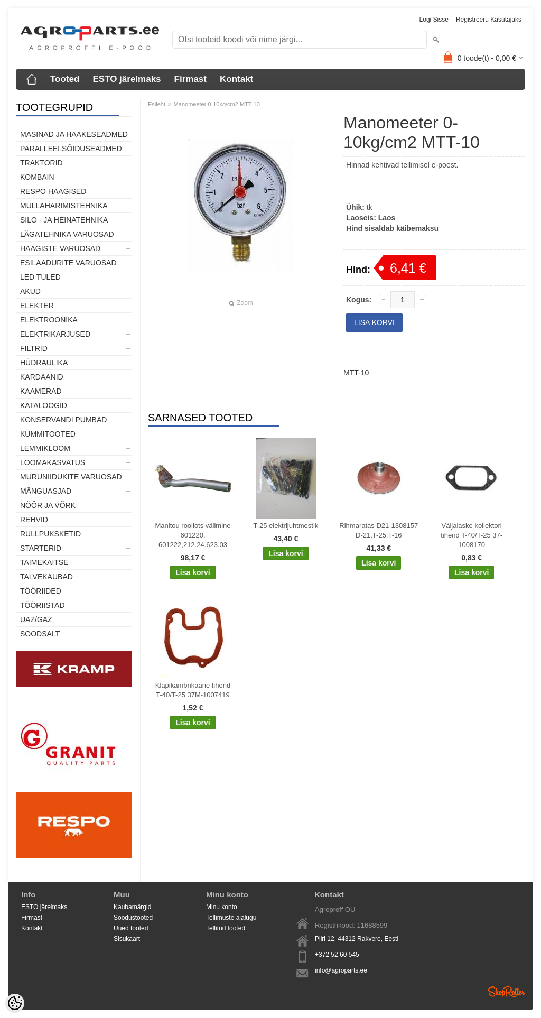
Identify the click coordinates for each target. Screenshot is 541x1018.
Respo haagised (53, 191)
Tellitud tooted (225, 928)
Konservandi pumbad (63, 419)
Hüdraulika (44, 362)
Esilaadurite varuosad (68, 262)
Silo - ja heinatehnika (64, 220)
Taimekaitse (44, 562)
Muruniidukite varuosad (71, 477)
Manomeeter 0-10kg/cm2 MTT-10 (217, 104)
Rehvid (34, 519)
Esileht (156, 104)
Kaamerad (41, 391)
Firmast (190, 79)
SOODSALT (40, 634)
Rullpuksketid (50, 534)
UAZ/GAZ (36, 619)
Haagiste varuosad (60, 248)
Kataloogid (43, 405)
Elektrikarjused (55, 334)
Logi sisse (434, 19)
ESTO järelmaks (126, 79)
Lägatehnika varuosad (67, 234)
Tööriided (40, 591)
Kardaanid (41, 377)
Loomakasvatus (52, 462)
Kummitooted (48, 434)
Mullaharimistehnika (64, 205)
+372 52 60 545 (337, 954)
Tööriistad (42, 605)
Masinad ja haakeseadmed (74, 134)
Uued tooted (131, 928)
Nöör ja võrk (48, 505)
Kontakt (236, 79)
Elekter (37, 305)
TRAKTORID (41, 163)
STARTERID (40, 548)
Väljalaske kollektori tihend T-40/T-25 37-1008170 (471, 535)
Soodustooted (133, 917)
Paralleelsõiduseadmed (71, 148)
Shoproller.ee (506, 991)
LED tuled (40, 277)
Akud (30, 291)
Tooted (64, 79)
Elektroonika (49, 320)
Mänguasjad (45, 491)
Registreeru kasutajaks (488, 19)
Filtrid (34, 348)
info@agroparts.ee (341, 970)
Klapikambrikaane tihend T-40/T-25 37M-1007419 (192, 690)
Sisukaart (127, 938)
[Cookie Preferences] (14, 1003)
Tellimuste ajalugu (231, 917)
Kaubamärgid (132, 907)
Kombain (37, 177)
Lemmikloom (45, 448)
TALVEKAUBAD (46, 576)
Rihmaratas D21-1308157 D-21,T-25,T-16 (378, 530)
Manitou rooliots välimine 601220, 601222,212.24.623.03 (192, 535)
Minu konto (221, 907)
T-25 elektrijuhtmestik (285, 526)
